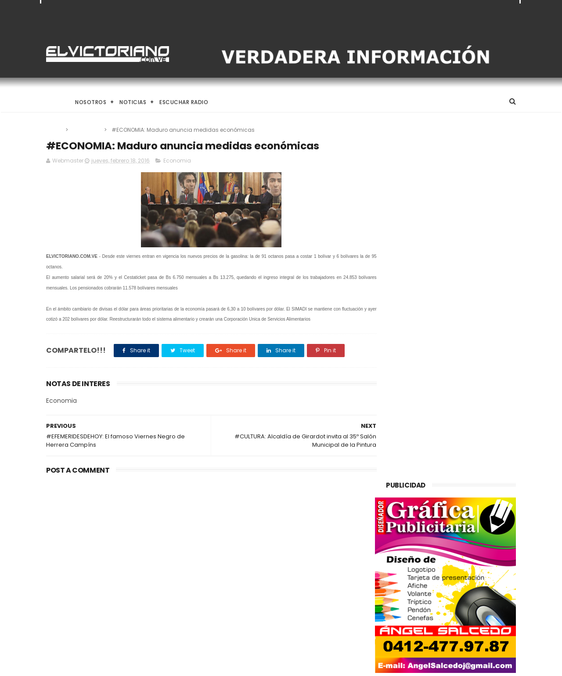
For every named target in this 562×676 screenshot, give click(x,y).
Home (54, 102)
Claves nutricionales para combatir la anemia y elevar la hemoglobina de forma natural (302, 573)
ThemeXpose (95, 665)
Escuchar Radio (183, 102)
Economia (87, 130)
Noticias (132, 102)
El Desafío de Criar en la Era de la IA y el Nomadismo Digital (118, 533)
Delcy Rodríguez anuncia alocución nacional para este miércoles (299, 613)
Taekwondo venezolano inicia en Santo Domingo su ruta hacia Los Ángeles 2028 (304, 533)
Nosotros (90, 102)
